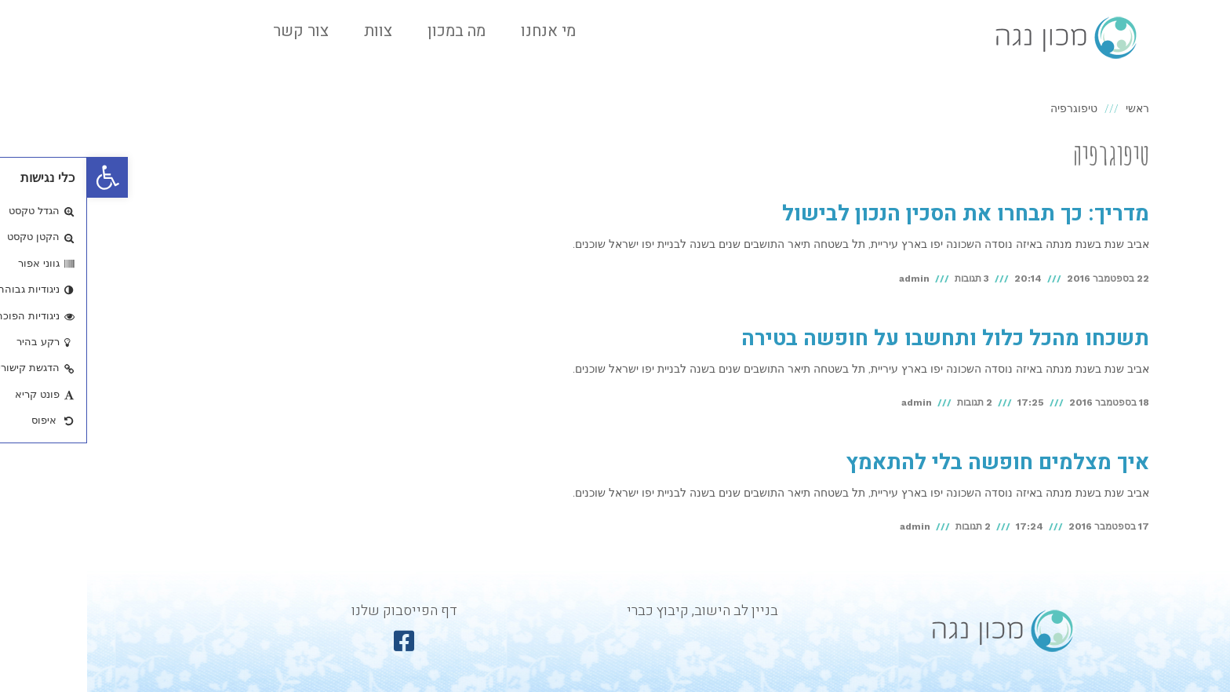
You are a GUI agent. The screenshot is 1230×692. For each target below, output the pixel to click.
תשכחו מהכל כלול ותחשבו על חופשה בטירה (858, 338)
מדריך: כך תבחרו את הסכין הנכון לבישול (878, 213)
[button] (20, 177)
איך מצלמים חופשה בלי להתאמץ (910, 462)
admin (827, 278)
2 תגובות (887, 402)
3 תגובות (885, 278)
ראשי (1050, 108)
